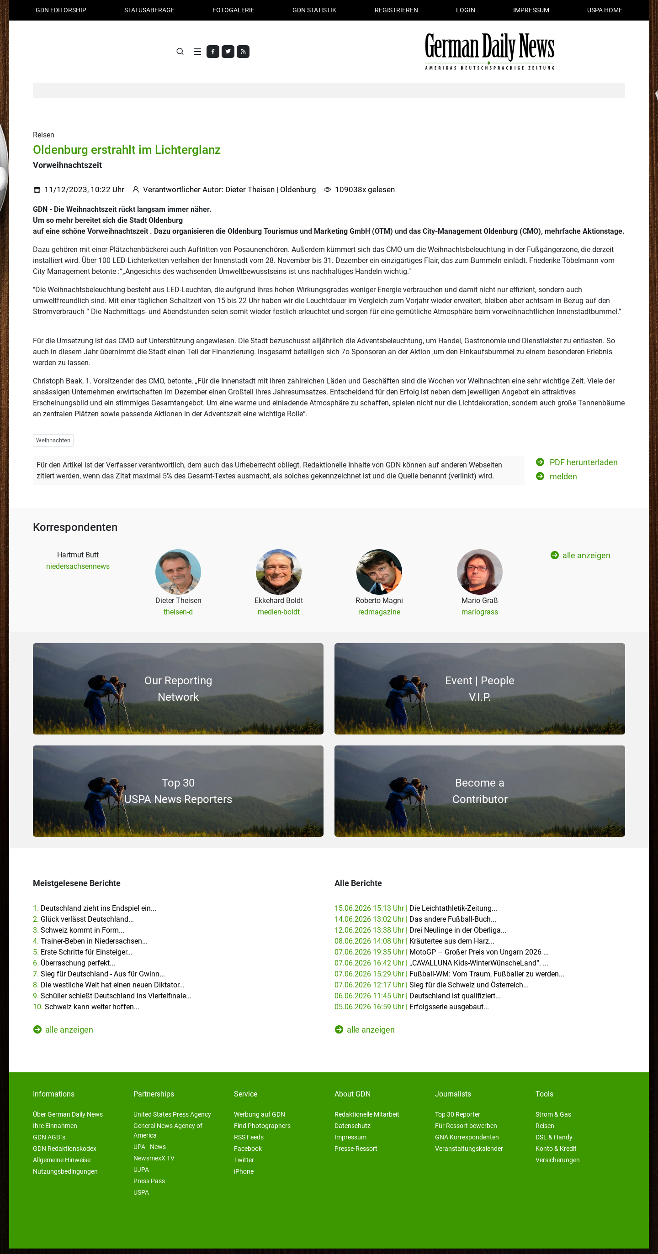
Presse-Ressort (355, 1154)
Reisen (545, 1131)
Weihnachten (53, 445)
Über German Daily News (68, 1119)
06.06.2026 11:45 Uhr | (417, 1001)
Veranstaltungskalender (469, 1154)
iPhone (244, 1177)
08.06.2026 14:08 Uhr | (414, 946)
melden (556, 481)
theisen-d (178, 617)
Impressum (531, 10)
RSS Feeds (249, 1142)
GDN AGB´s (49, 1142)
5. (83, 957)
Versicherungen (558, 1165)
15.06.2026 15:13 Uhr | (415, 913)
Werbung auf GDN (259, 1119)
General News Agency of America (167, 1136)
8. (109, 990)
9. (112, 1001)
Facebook (248, 1154)
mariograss (480, 617)
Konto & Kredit (556, 1154)
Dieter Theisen (250, 194)
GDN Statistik (314, 10)
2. (83, 924)
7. (99, 979)
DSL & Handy (554, 1142)
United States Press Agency (172, 1119)
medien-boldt (279, 617)
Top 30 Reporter (457, 1119)
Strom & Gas (553, 1119)
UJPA (141, 1175)
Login (465, 10)
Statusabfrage (149, 10)
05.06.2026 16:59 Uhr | (411, 1012)
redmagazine (379, 617)
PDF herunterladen (577, 467)
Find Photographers (262, 1131)
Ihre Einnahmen (55, 1131)
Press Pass (149, 1186)
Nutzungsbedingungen (65, 1177)
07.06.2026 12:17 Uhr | (431, 990)
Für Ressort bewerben (466, 1131)
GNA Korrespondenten (467, 1142)
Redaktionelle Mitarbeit (366, 1119)
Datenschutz (352, 1131)
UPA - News (149, 1152)
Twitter (244, 1165)
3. (78, 935)
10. (86, 1012)
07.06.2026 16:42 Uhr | (441, 968)
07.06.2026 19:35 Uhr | (441, 957)
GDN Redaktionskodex (64, 1154)
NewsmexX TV (154, 1163)
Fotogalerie (233, 10)
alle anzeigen (580, 560)
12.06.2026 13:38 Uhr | (420, 935)
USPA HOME (604, 10)
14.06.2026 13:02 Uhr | (415, 924)
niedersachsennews (78, 571)
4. (90, 946)
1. (94, 913)
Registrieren (396, 10)
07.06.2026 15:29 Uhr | (449, 979)
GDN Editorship (61, 10)
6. (74, 968)
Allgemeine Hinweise (61, 1165)
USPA (141, 1198)
